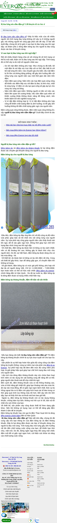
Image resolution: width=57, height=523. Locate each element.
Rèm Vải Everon (48, 17)
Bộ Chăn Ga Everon (32, 13)
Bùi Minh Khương (49, 445)
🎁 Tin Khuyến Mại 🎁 (30, 476)
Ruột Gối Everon (9, 17)
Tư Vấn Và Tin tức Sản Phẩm (30, 470)
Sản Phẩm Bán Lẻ (36, 17)
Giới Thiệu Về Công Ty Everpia (30, 464)
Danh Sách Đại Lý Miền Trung (40, 478)
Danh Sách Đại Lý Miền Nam (40, 472)
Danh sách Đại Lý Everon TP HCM (41, 484)
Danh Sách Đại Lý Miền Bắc (40, 466)
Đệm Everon (8, 13)
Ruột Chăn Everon (46, 13)
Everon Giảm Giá (19, 13)
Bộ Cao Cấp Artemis (23, 17)
